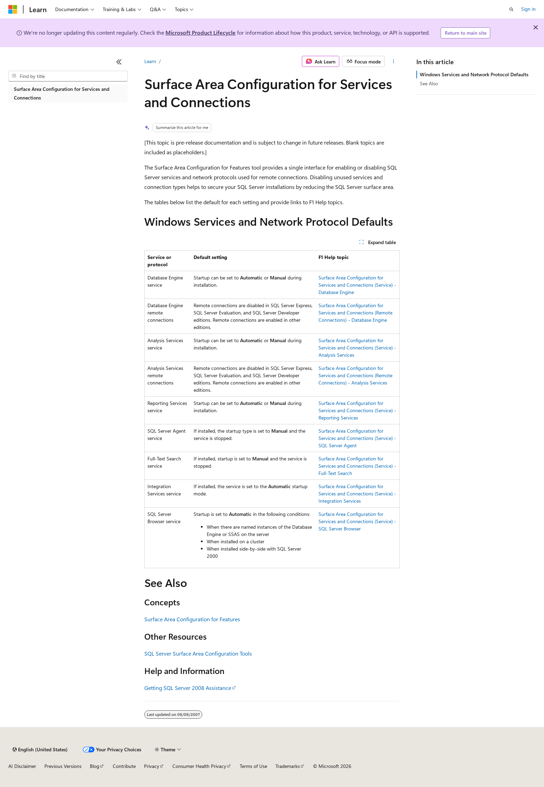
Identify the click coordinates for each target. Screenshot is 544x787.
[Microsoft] (12, 9)
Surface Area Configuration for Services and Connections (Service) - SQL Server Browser (357, 521)
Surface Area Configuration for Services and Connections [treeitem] (61, 93)
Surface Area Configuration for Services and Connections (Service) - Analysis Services (357, 347)
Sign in (528, 9)
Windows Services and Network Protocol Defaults (474, 74)
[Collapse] (119, 61)
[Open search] (511, 9)
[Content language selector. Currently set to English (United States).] (40, 749)
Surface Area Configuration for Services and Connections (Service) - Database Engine (357, 284)
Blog (94, 766)
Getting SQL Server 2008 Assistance (187, 687)
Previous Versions (63, 766)
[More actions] (394, 61)
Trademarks (287, 766)
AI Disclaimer (22, 766)
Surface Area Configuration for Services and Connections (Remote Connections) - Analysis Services (355, 375)
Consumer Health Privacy (199, 766)
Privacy (151, 766)
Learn (150, 61)
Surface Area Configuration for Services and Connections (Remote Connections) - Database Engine (355, 312)
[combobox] (68, 76)
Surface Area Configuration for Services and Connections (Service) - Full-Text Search (357, 465)
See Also (429, 83)
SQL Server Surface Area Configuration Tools (198, 653)
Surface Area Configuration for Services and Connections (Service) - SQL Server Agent (357, 438)
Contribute (124, 766)
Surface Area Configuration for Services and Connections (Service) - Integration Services (357, 493)
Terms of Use (253, 766)
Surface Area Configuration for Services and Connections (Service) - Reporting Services (357, 410)
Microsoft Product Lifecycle (200, 32)
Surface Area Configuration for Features (192, 619)
